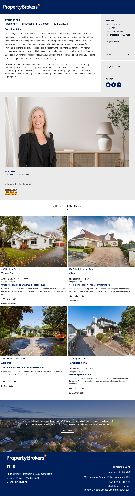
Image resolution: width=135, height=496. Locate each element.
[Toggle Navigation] (123, 7)
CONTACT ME (67, 430)
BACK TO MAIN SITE (119, 482)
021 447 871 (14, 478)
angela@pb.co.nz (18, 482)
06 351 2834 (31, 478)
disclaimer (113, 486)
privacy (127, 486)
